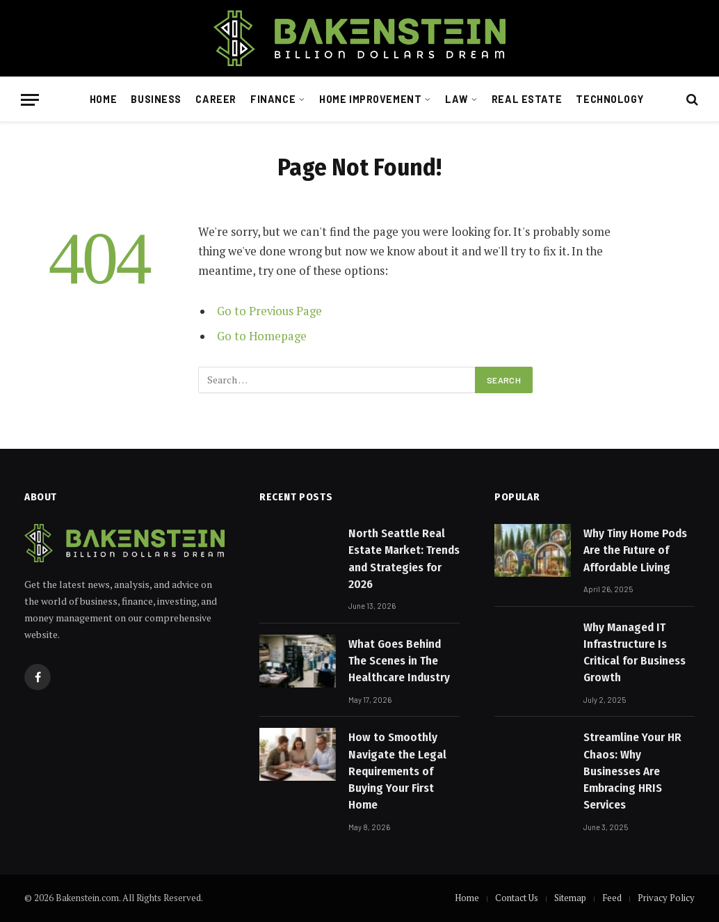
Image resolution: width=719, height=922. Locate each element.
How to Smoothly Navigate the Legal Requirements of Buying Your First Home (397, 771)
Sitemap (570, 897)
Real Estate (527, 99)
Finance (273, 99)
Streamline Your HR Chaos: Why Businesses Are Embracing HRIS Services (632, 771)
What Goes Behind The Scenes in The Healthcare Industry (399, 661)
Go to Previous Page (269, 311)
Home (103, 99)
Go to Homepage (262, 336)
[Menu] (30, 100)
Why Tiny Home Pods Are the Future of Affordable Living (635, 550)
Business (156, 99)
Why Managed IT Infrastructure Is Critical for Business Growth (634, 652)
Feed (612, 897)
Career (215, 99)
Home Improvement (370, 99)
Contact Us (516, 897)
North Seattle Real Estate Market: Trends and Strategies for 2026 (404, 558)
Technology (609, 99)
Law (456, 99)
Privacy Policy (666, 897)
